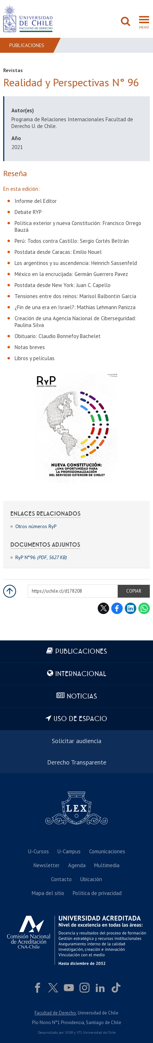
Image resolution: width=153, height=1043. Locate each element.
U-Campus (69, 851)
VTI (79, 1032)
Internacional (80, 674)
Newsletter (47, 865)
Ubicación (91, 879)
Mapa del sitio (48, 893)
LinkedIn (130, 608)
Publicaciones (26, 45)
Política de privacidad (97, 893)
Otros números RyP (36, 526)
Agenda (77, 865)
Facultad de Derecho (55, 1013)
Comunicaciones (107, 851)
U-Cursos (38, 851)
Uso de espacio (80, 719)
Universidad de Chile (99, 1032)
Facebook (117, 608)
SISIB (69, 1032)
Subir (9, 591)
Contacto (61, 879)
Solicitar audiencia (76, 741)
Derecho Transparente (76, 762)
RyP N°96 (41, 557)
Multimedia (106, 865)
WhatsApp (144, 608)
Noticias (82, 696)
